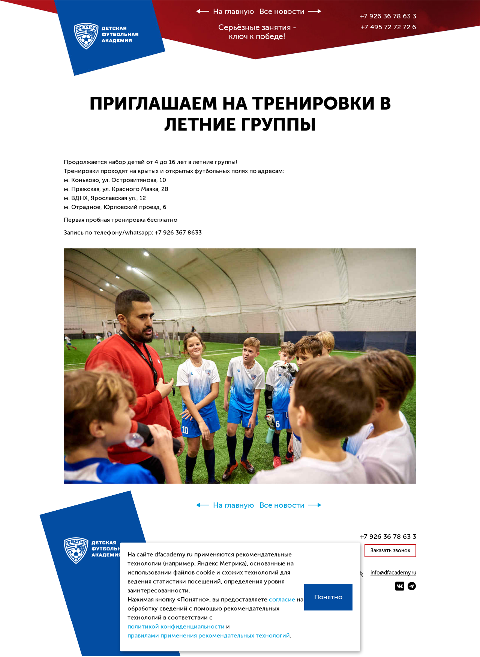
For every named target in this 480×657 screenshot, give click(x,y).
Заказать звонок (390, 550)
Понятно (328, 597)
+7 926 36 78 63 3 (388, 16)
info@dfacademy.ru (393, 573)
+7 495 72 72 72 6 (388, 27)
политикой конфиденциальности (176, 627)
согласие (282, 600)
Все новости (282, 11)
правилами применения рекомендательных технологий (209, 636)
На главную (233, 11)
